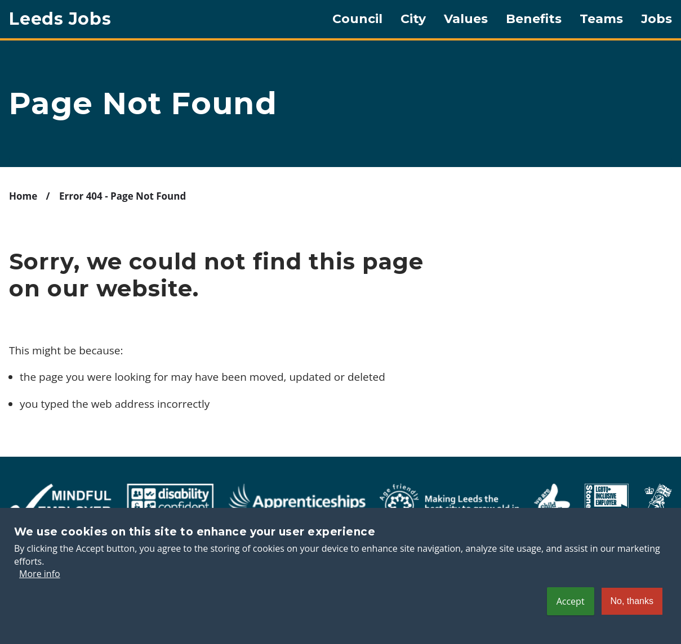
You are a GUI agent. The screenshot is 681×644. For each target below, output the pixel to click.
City (413, 19)
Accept (571, 612)
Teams (601, 19)
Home (23, 196)
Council (357, 19)
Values (466, 19)
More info (39, 585)
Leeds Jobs (60, 19)
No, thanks (632, 611)
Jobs (656, 19)
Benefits (534, 19)
